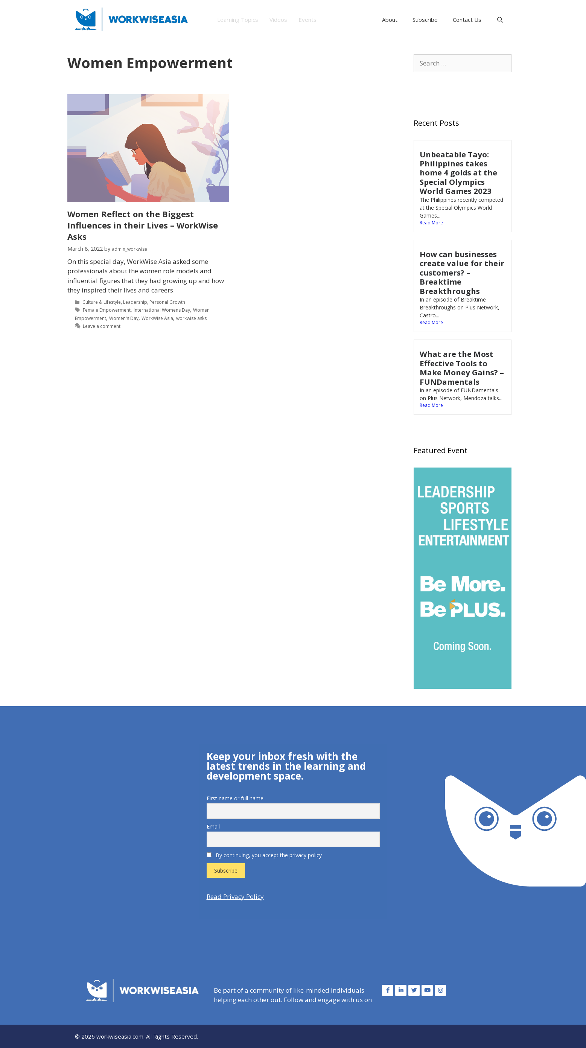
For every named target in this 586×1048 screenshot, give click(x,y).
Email (213, 826)
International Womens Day (162, 310)
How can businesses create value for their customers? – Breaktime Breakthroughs (462, 272)
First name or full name (235, 798)
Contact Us (467, 19)
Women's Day (124, 318)
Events (307, 19)
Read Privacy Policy (235, 896)
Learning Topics (237, 19)
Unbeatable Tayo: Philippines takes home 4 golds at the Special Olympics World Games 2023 (458, 172)
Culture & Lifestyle (101, 302)
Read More (431, 222)
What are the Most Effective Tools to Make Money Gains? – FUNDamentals (462, 368)
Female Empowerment (107, 310)
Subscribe (425, 19)
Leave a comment (101, 326)
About (389, 19)
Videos (278, 19)
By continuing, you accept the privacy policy (264, 855)
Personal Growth (167, 302)
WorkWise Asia (157, 318)
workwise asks (191, 318)
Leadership (135, 302)
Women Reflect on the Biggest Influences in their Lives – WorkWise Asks (142, 225)
